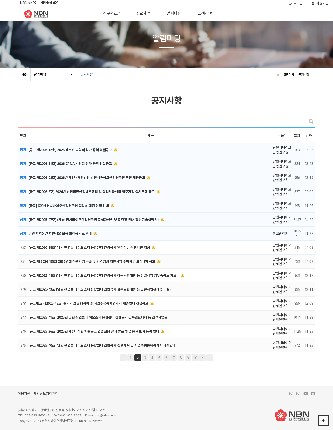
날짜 (309, 135)
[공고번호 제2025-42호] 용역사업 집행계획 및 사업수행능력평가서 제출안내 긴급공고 (88, 303)
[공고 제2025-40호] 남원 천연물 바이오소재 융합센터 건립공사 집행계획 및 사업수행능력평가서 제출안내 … (103, 345)
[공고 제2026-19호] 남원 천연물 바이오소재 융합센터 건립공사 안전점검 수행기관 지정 (89, 247)
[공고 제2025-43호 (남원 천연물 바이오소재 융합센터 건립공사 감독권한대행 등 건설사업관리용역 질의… (101, 289)
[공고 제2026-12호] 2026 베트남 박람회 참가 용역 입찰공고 (70, 150)
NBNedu (49, 2)
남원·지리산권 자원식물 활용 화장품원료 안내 (60, 233)
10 (195, 357)
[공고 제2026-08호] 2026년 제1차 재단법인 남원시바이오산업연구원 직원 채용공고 (87, 177)
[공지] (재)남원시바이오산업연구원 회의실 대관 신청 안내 (69, 205)
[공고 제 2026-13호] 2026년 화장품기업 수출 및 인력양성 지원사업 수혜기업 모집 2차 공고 (92, 261)
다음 (202, 357)
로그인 (296, 3)
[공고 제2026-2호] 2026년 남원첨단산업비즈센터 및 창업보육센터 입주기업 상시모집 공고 (91, 191)
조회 (297, 135)
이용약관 (24, 393)
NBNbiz (28, 2)
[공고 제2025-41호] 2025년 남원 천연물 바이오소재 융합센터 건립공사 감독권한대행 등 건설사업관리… (100, 317)
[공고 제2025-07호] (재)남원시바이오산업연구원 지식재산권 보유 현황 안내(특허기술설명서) (93, 219)
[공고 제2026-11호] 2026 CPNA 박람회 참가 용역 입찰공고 (70, 163)
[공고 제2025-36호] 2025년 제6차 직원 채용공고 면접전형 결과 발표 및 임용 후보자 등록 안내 (94, 331)
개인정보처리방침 (46, 393)
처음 (123, 357)
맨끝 (209, 357)
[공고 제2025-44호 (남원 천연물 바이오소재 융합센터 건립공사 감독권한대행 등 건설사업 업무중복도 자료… (104, 275)
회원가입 (320, 3)
